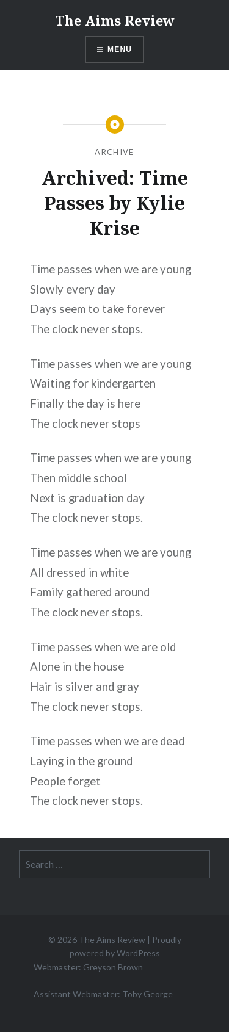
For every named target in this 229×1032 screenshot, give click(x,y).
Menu (119, 49)
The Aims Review (115, 20)
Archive (114, 152)
